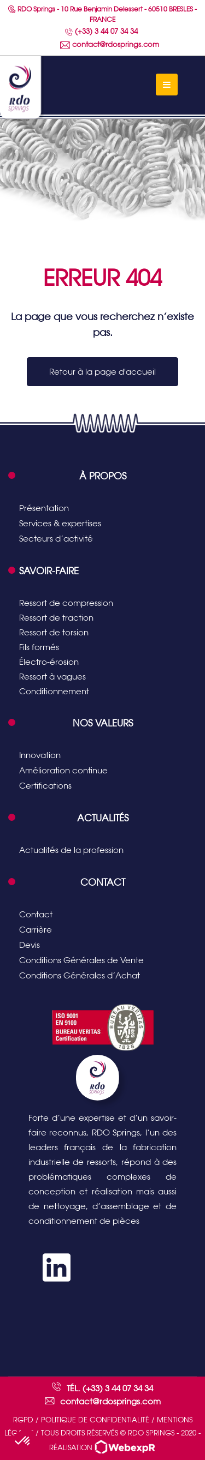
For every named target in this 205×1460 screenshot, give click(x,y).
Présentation (44, 508)
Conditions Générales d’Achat (79, 975)
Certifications (45, 785)
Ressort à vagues (52, 676)
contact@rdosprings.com (109, 44)
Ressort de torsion (54, 632)
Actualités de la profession (71, 850)
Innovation (40, 755)
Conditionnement (54, 691)
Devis (29, 945)
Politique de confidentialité (95, 1420)
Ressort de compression (66, 603)
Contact (35, 914)
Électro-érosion (49, 661)
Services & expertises (60, 523)
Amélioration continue (63, 770)
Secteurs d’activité (56, 538)
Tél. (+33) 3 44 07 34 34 (110, 1388)
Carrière (35, 929)
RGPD (23, 1420)
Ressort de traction (56, 617)
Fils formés (39, 647)
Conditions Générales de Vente (81, 960)
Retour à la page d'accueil (102, 371)
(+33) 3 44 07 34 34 (101, 31)
